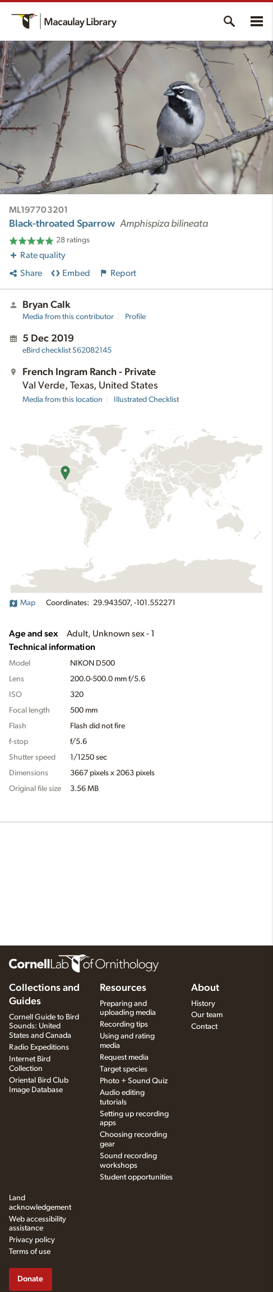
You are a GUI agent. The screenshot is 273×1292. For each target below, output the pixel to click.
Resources (123, 988)
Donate (30, 1279)
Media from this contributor (68, 317)
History (203, 1004)
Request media (124, 1057)
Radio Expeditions (39, 1047)
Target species (123, 1069)
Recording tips (124, 1024)
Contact (204, 1027)
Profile (135, 317)
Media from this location (62, 400)
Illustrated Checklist (146, 400)
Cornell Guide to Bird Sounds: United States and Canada (44, 1026)
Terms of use (29, 1252)
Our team (207, 1015)
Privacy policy (32, 1240)
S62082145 (67, 350)
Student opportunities (136, 1177)
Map (22, 603)
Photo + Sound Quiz (134, 1081)
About (205, 988)
